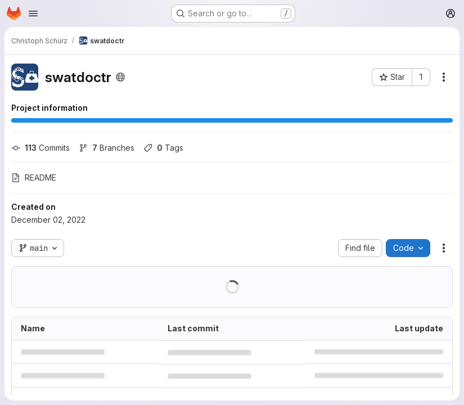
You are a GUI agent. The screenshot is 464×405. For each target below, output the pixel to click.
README (33, 177)
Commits (40, 147)
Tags (163, 147)
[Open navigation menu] (33, 13)
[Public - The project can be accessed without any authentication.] (120, 77)
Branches (106, 147)
